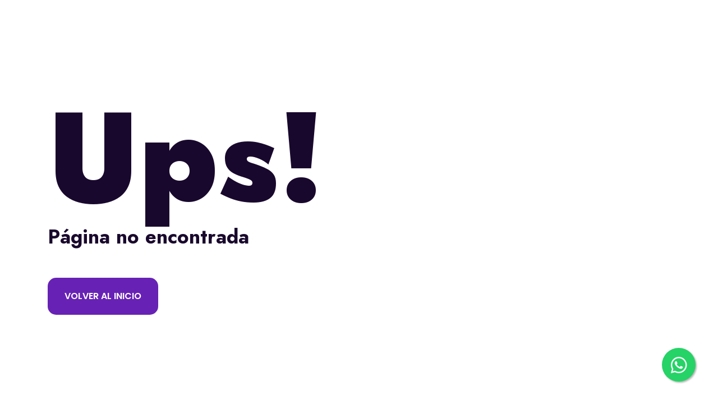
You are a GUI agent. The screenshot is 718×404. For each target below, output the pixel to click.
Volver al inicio (103, 296)
